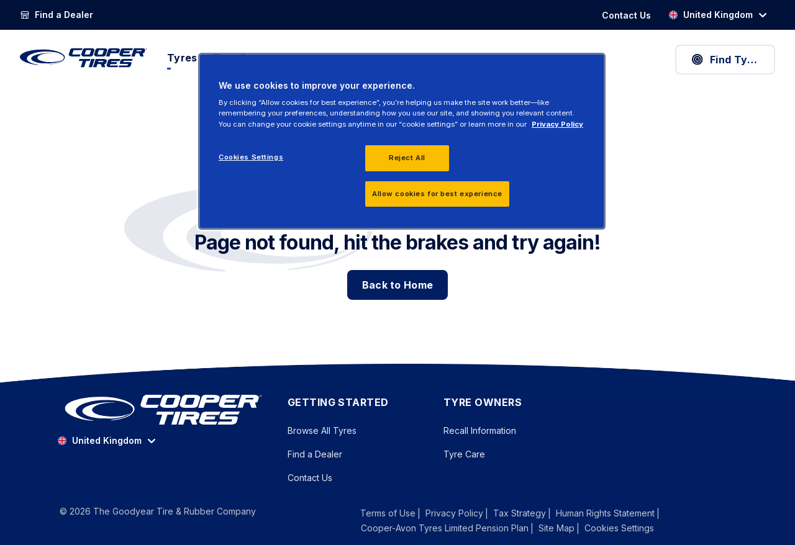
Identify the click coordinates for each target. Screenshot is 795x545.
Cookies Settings (619, 528)
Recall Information (479, 430)
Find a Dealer (315, 454)
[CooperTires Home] (83, 58)
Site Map (556, 528)
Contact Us (310, 477)
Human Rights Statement (605, 513)
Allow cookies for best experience (437, 193)
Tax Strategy (519, 513)
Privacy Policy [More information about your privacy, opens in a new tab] (557, 124)
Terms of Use (388, 513)
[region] (402, 141)
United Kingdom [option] (710, 14)
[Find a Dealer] (56, 14)
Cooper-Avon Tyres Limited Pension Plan (445, 528)
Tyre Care (464, 454)
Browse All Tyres (322, 430)
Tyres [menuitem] (182, 58)
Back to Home (398, 285)
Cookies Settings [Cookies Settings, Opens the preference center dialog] (251, 157)
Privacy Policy (454, 513)
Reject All (407, 157)
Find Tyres (727, 59)
